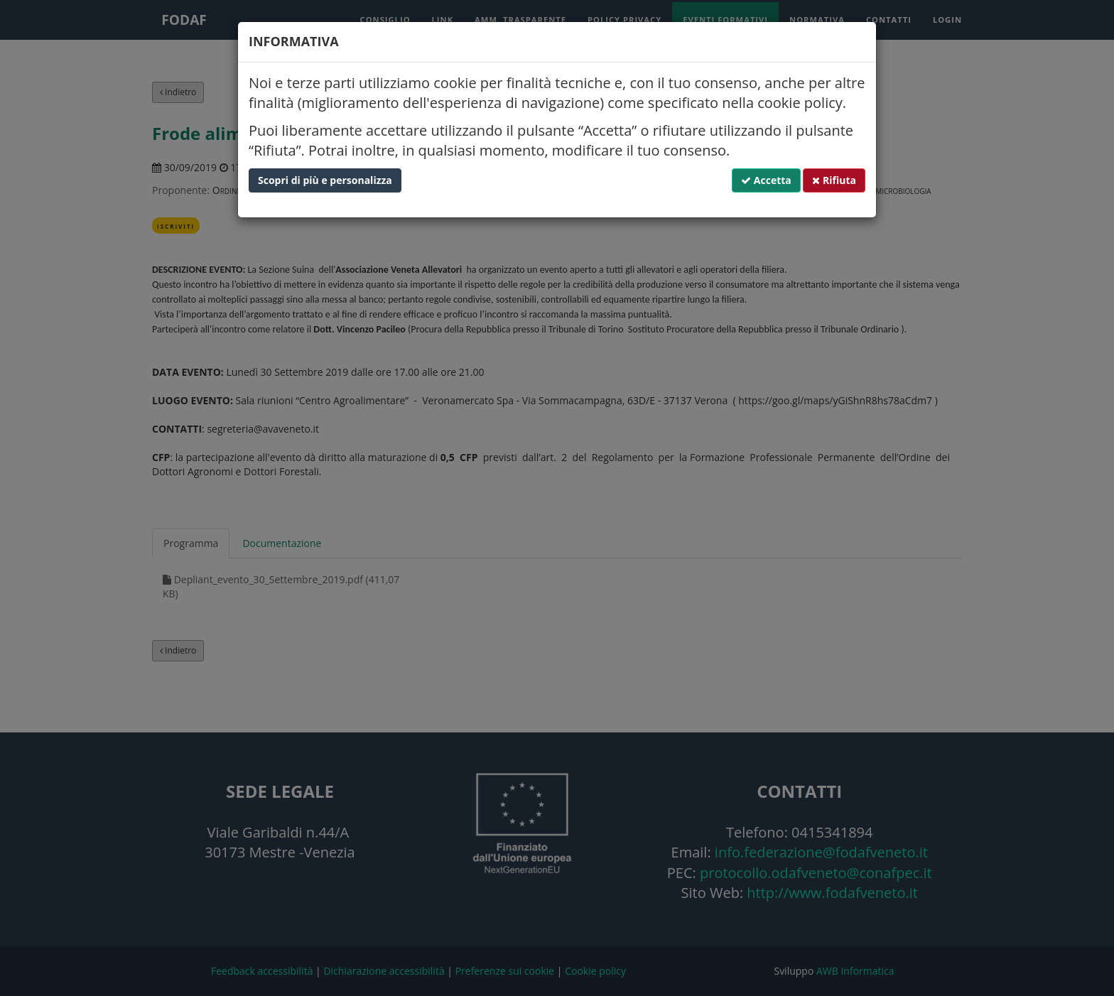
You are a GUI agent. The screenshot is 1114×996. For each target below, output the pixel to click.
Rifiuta (834, 180)
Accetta (766, 180)
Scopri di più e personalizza (325, 180)
